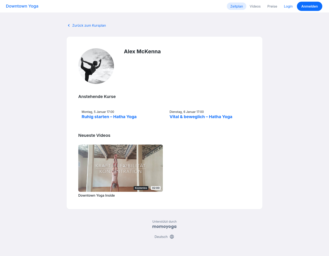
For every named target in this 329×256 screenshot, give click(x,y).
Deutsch (165, 236)
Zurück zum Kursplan (86, 25)
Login (288, 6)
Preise (272, 6)
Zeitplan (236, 6)
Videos (255, 6)
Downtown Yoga (22, 6)
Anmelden (309, 6)
